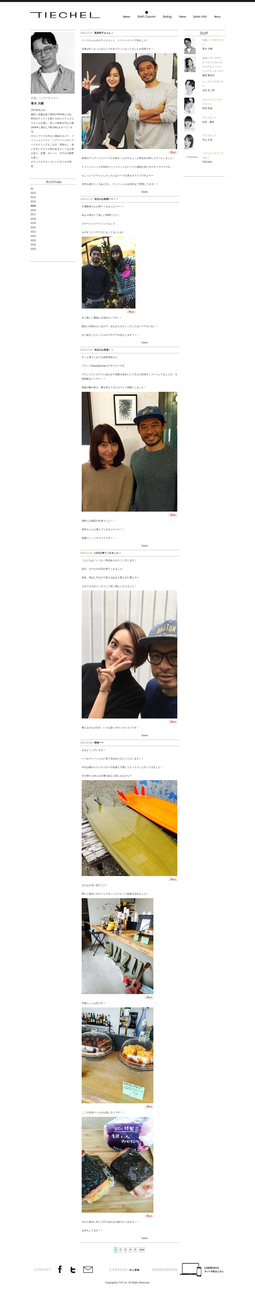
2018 (33, 218)
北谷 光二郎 (208, 90)
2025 (33, 249)
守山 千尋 (207, 140)
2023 (33, 240)
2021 (33, 231)
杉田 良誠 (207, 108)
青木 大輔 (207, 48)
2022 (33, 236)
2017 (33, 214)
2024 (33, 244)
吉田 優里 (208, 122)
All (31, 188)
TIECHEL (207, 162)
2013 (33, 197)
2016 (33, 210)
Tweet (144, 192)
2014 (33, 201)
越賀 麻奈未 (208, 75)
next (141, 1249)
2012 (33, 193)
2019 (33, 223)
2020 (33, 227)
